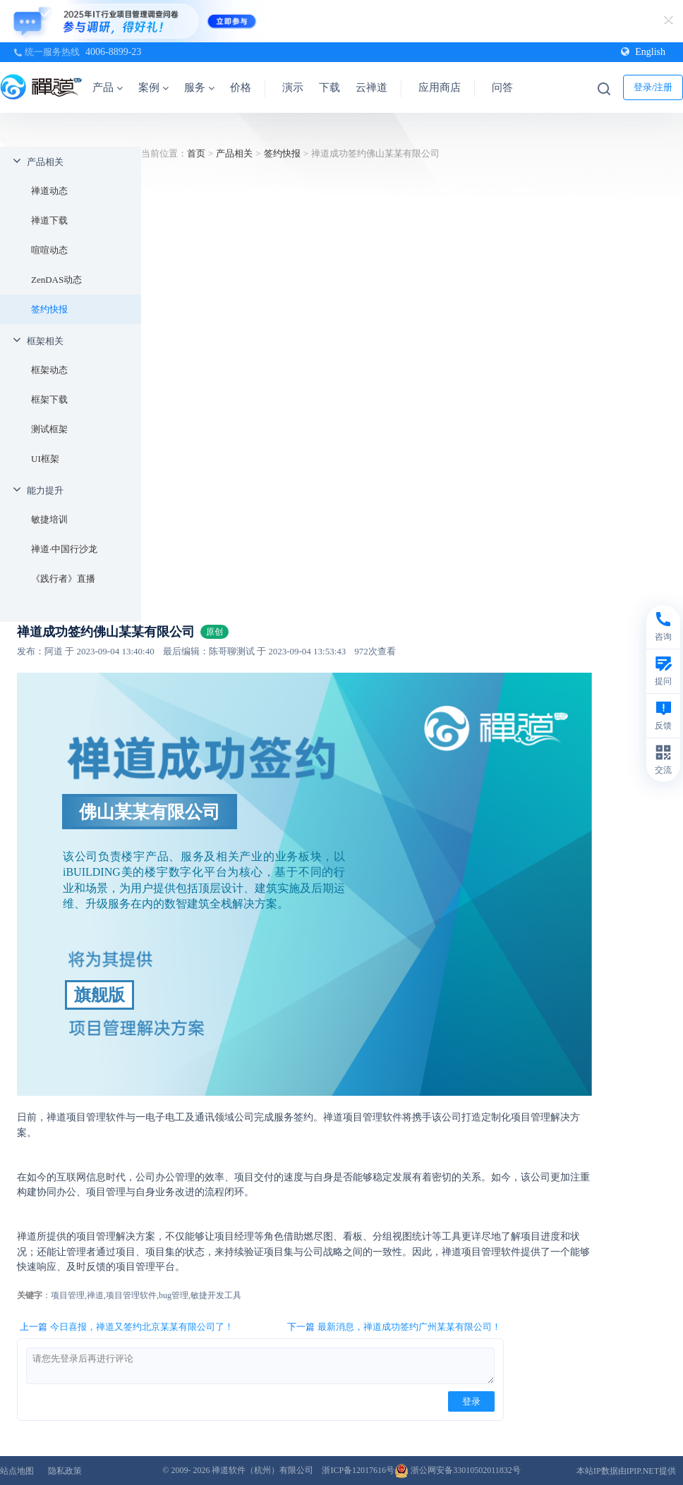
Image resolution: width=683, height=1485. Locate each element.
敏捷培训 (49, 519)
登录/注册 (653, 87)
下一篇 (394, 1327)
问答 (502, 87)
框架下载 (49, 399)
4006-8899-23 (113, 52)
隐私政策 (65, 1471)
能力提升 (45, 490)
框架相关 (45, 341)
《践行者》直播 (63, 578)
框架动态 (49, 370)
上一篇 (127, 1327)
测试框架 (49, 429)
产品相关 (45, 162)
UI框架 (45, 458)
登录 (471, 1401)
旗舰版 (99, 995)
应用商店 (439, 87)
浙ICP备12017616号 (358, 1470)
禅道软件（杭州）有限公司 (262, 1470)
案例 (153, 87)
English (643, 52)
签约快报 (49, 309)
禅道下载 (49, 220)
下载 (329, 87)
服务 (199, 87)
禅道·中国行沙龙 (64, 549)
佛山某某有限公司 (149, 811)
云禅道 (371, 87)
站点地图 (17, 1471)
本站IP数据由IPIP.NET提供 (626, 1471)
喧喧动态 (49, 250)
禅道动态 (49, 190)
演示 (292, 87)
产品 (107, 87)
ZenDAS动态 (56, 279)
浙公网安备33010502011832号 (457, 1470)
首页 (196, 153)
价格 (240, 87)
